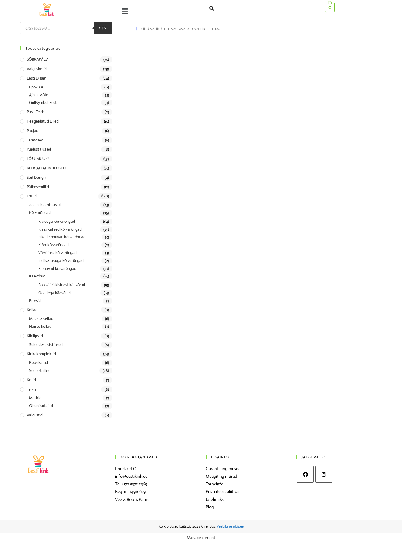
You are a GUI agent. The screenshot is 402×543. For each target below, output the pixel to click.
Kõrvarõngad (40, 212)
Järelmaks (215, 499)
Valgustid (35, 415)
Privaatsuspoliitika (222, 491)
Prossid (35, 300)
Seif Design (36, 177)
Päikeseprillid (38, 186)
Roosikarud (38, 362)
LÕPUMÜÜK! (38, 158)
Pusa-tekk (35, 111)
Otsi (103, 28)
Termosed (35, 140)
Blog (210, 507)
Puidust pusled (39, 149)
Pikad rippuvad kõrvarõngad (61, 236)
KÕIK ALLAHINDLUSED (46, 168)
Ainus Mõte (38, 94)
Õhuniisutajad (41, 405)
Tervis (31, 389)
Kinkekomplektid (41, 353)
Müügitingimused (221, 476)
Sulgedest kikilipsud (46, 344)
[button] (123, 11)
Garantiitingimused (223, 468)
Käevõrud (37, 276)
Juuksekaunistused (45, 204)
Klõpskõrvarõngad (53, 244)
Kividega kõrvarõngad (56, 221)
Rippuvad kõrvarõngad (57, 268)
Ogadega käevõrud (54, 292)
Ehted (32, 196)
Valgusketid (37, 68)
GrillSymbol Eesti (43, 102)
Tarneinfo (214, 484)
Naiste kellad (40, 326)
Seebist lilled (39, 370)
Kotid (31, 379)
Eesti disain (36, 78)
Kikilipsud (35, 335)
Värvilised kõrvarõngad (57, 252)
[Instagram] (323, 474)
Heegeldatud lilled (43, 121)
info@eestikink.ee (131, 476)
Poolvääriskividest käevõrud (61, 284)
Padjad (32, 130)
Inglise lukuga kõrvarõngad (61, 260)
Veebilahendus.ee (230, 526)
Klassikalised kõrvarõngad (60, 229)
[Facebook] (305, 474)
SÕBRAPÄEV (37, 59)
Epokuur (36, 87)
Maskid (35, 397)
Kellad (32, 309)
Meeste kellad (41, 318)
